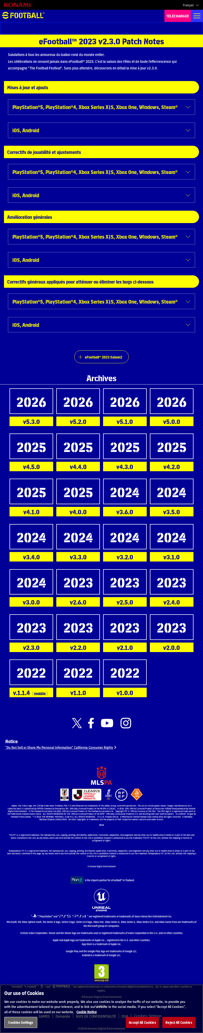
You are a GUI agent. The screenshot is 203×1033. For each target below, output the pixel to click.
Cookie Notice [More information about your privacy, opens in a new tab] (86, 1011)
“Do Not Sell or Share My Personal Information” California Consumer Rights (59, 747)
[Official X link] (77, 723)
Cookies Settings (20, 1022)
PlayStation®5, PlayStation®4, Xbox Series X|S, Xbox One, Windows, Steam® (95, 107)
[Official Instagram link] (126, 723)
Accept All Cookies (142, 1022)
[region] (101, 1008)
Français (188, 5)
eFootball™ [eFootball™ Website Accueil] (23, 16)
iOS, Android (25, 130)
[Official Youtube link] (107, 723)
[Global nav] (197, 16)
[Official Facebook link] (91, 723)
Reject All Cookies (178, 1022)
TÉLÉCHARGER (178, 15)
